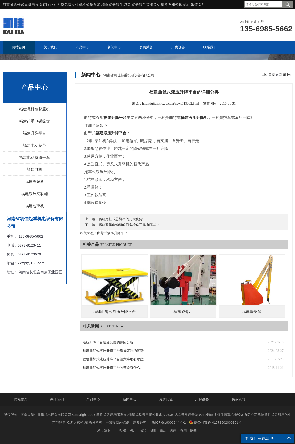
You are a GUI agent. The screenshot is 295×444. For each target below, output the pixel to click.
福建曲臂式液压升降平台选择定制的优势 (113, 351)
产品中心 (93, 399)
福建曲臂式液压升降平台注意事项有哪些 (113, 359)
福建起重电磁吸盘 (34, 121)
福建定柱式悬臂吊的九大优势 (121, 219)
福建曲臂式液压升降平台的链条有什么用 (113, 368)
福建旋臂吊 (183, 312)
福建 (122, 430)
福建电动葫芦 (34, 145)
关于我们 (57, 399)
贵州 (183, 430)
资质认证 (166, 399)
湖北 (143, 430)
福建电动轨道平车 (34, 157)
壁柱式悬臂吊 (90, 5)
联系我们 (238, 399)
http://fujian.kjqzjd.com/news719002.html (170, 103)
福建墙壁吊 (251, 312)
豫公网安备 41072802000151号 (215, 422)
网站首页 (268, 75)
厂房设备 (202, 399)
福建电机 (34, 169)
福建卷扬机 (34, 182)
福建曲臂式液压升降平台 (114, 312)
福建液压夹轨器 (34, 194)
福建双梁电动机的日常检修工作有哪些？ (129, 225)
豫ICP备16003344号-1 (169, 422)
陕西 (193, 430)
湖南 (153, 430)
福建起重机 (34, 206)
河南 (173, 430)
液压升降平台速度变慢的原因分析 (108, 342)
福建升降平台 (34, 133)
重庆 (163, 430)
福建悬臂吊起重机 (34, 109)
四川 (133, 430)
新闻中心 (286, 75)
